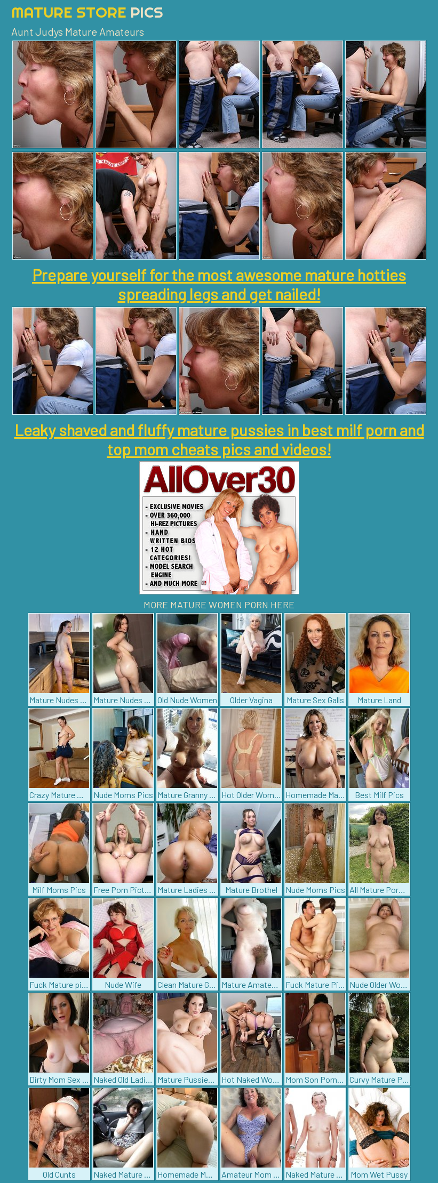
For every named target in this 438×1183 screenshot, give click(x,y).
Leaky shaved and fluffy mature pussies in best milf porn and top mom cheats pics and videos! (219, 439)
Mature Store (87, 12)
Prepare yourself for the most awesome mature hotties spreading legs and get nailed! (219, 284)
